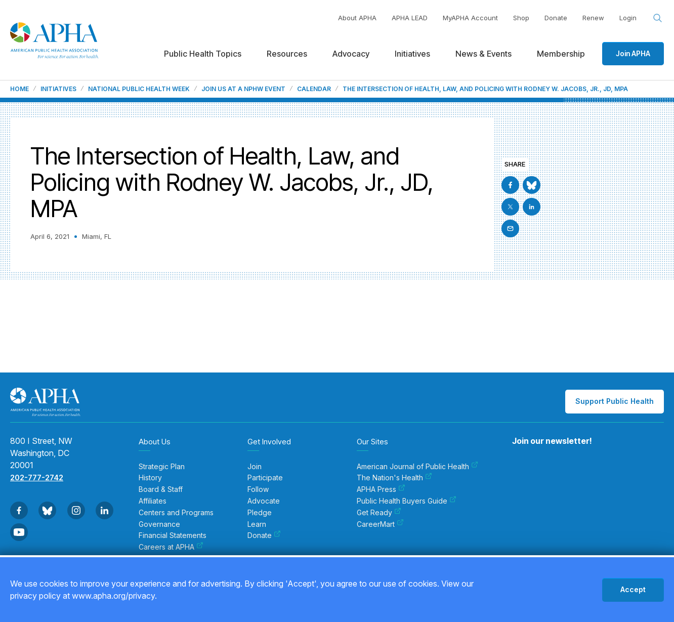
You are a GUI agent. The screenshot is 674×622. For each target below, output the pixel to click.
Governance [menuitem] (159, 524)
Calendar (314, 89)
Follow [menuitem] (258, 489)
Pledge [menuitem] (259, 513)
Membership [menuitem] (561, 54)
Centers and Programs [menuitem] (176, 513)
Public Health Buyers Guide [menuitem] (406, 501)
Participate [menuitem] (265, 478)
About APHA (357, 18)
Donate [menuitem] (264, 535)
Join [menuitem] (254, 467)
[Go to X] (510, 207)
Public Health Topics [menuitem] (202, 54)
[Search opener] (658, 18)
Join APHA (633, 53)
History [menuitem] (150, 478)
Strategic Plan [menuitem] (162, 467)
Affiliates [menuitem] (152, 501)
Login (628, 18)
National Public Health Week (139, 89)
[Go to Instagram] (76, 510)
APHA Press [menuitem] (381, 489)
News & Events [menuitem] (483, 54)
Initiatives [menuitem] (412, 54)
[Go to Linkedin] (531, 207)
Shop (521, 18)
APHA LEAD (410, 18)
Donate (555, 18)
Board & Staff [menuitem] (161, 489)
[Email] (510, 228)
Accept (633, 589)
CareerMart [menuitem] (380, 524)
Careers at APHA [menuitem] (171, 547)
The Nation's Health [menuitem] (394, 478)
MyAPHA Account (470, 18)
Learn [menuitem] (256, 524)
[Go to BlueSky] (531, 185)
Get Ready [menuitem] (379, 513)
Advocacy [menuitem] (350, 54)
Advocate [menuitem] (263, 501)
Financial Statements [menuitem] (172, 535)
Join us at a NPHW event (243, 89)
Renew (593, 18)
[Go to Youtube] (19, 532)
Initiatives (58, 89)
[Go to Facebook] (510, 185)
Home (19, 89)
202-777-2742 (36, 477)
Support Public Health (614, 401)
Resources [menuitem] (287, 54)
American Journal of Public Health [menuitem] (417, 467)
